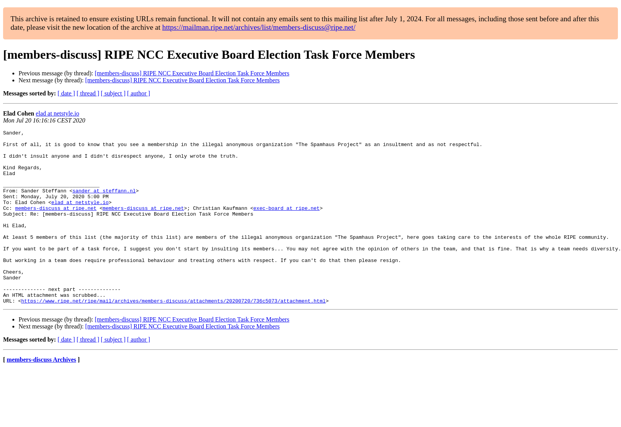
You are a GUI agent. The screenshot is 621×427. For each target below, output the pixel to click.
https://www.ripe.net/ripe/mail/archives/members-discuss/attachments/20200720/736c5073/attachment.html (173, 335)
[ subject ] (113, 93)
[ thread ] (88, 93)
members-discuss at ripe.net (56, 224)
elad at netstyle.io (57, 113)
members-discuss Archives (41, 394)
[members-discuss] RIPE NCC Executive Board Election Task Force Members (192, 73)
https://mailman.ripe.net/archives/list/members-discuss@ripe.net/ (259, 27)
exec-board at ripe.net (286, 224)
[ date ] (66, 93)
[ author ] (138, 93)
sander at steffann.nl (104, 203)
